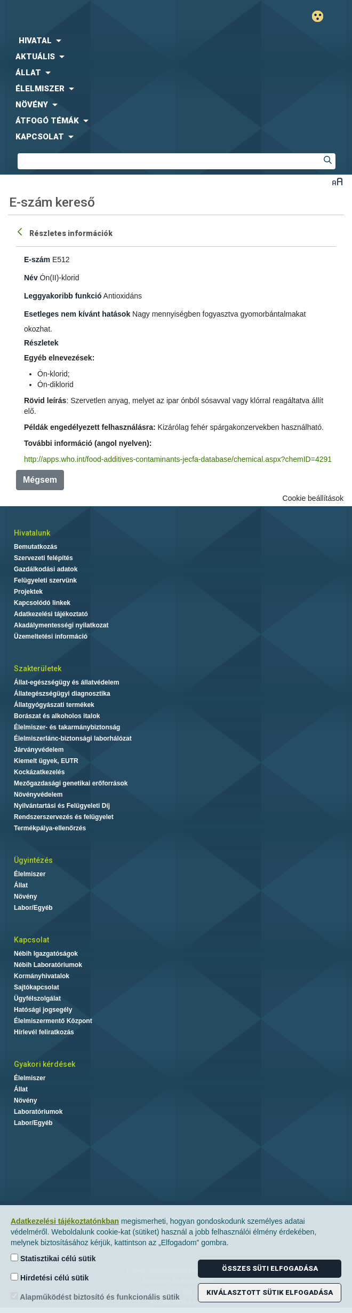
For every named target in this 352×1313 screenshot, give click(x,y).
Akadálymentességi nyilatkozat (61, 625)
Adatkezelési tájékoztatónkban (65, 1221)
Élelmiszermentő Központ (53, 1021)
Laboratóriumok (38, 1111)
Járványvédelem (38, 749)
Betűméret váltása (337, 181)
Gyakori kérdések (44, 1064)
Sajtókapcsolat (36, 987)
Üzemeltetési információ (50, 636)
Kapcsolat (31, 939)
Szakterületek (37, 668)
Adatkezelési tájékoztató (51, 614)
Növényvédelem (38, 794)
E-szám (37, 259)
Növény (25, 896)
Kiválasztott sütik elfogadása (269, 1292)
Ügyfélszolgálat (37, 998)
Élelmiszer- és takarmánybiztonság (67, 727)
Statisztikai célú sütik (53, 1258)
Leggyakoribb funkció (62, 296)
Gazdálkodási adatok (45, 569)
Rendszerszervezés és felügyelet (64, 817)
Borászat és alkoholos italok (57, 716)
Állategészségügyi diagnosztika (62, 693)
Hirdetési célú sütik (50, 1277)
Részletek (41, 343)
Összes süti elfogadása (270, 1268)
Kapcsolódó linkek (42, 603)
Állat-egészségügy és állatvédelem (66, 682)
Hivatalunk (32, 533)
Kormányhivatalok (41, 976)
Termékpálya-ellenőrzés (50, 828)
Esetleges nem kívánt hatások (77, 314)
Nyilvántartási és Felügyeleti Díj (62, 805)
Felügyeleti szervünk (45, 580)
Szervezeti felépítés (43, 558)
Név (31, 277)
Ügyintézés (33, 860)
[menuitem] (176, 41)
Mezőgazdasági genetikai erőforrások (70, 783)
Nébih (88, 16)
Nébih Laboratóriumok (48, 965)
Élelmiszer (29, 874)
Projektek (28, 591)
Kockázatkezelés (39, 772)
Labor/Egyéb (33, 907)
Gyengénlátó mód (322, 16)
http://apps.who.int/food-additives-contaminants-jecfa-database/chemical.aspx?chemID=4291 (178, 459)
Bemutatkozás (35, 547)
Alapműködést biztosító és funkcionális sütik (95, 1296)
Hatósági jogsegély (43, 1009)
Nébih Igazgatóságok (46, 953)
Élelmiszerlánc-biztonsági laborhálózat (73, 738)
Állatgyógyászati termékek (54, 705)
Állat (21, 885)
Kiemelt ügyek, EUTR (46, 761)
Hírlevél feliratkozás (44, 1032)
